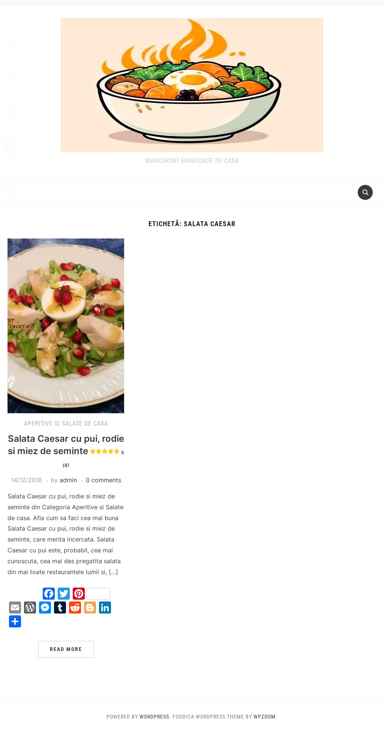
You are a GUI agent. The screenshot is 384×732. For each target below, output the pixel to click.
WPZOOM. (266, 717)
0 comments (103, 480)
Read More (66, 649)
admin (68, 480)
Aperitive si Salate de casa (66, 423)
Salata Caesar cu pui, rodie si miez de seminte (66, 451)
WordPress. (155, 717)
